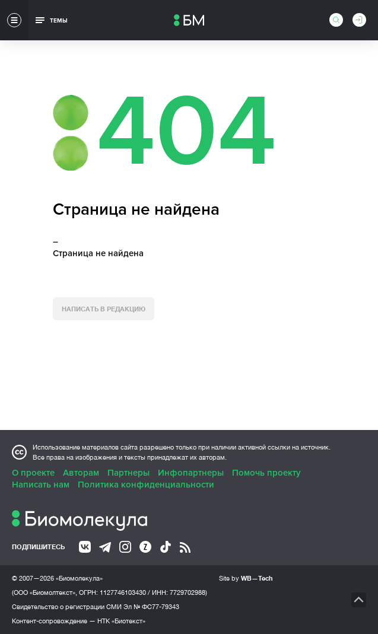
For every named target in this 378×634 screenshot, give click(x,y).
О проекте (33, 472)
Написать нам (40, 484)
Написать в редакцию (103, 309)
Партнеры (128, 472)
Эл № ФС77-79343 (151, 606)
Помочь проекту (266, 472)
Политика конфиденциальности (146, 484)
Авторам (81, 472)
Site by (246, 578)
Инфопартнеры (191, 472)
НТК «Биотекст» (121, 621)
